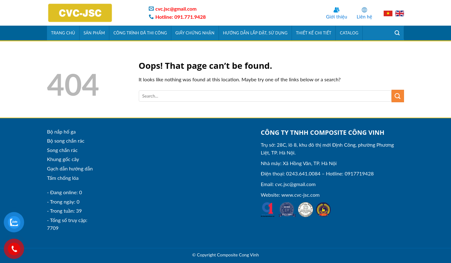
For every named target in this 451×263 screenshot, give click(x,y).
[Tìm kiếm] (397, 33)
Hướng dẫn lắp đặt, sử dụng (255, 32)
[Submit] (397, 96)
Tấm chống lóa (63, 178)
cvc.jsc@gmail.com (295, 184)
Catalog (349, 32)
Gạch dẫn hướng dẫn (70, 168)
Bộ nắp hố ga (61, 131)
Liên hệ (364, 16)
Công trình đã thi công (140, 32)
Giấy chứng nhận (195, 32)
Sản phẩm (94, 32)
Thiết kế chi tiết (313, 32)
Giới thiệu (336, 16)
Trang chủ (63, 32)
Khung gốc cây (63, 159)
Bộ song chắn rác (66, 141)
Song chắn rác (62, 150)
